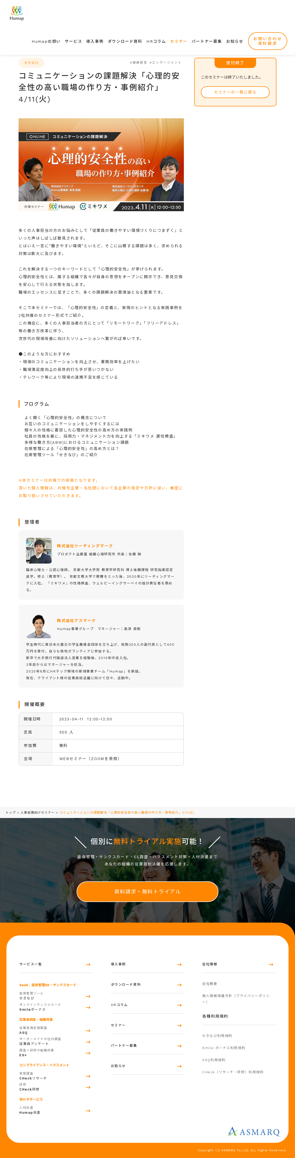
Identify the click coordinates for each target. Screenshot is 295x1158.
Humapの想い (46, 41)
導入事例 (94, 41)
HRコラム (156, 41)
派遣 (56, 1109)
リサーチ (56, 1075)
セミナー (178, 41)
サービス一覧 (30, 964)
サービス (73, 41)
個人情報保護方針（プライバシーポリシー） (236, 999)
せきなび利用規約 (217, 1036)
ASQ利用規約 (213, 1060)
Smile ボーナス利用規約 (223, 1048)
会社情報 (209, 964)
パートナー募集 (207, 41)
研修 (56, 1086)
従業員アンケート (56, 1041)
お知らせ (234, 41)
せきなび (56, 995)
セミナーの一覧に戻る (235, 92)
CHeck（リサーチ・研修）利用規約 (233, 1072)
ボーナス (56, 1006)
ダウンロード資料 (125, 41)
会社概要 (209, 984)
